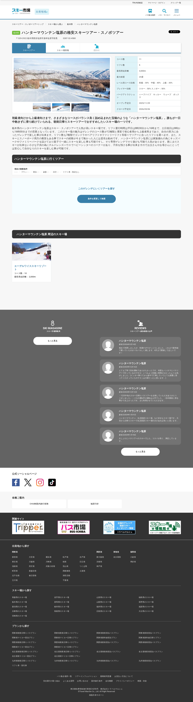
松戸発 (65, 557)
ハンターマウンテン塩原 (87, 24)
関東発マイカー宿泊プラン (23, 638)
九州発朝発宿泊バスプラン (107, 661)
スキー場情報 (63, 47)
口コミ (97, 47)
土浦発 (82, 571)
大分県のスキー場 (146, 611)
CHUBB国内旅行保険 (39, 504)
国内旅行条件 (96, 681)
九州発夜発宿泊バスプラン (150, 661)
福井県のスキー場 (103, 607)
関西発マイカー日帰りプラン (66, 647)
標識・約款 (142, 681)
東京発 (15, 562)
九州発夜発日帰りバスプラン (66, 661)
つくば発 (83, 566)
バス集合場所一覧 (64, 676)
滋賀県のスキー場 (146, 607)
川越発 (32, 562)
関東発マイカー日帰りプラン (66, 638)
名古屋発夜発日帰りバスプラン (67, 652)
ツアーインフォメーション (86, 676)
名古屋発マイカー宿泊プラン (24, 656)
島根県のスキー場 (61, 611)
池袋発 (15, 566)
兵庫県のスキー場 (19, 611)
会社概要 (109, 681)
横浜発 (48, 557)
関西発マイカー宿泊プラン (23, 647)
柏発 (64, 562)
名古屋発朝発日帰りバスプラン (25, 652)
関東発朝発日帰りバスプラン (24, 633)
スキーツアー (29, 47)
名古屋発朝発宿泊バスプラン (108, 652)
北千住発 (15, 576)
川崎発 (48, 562)
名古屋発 (117, 557)
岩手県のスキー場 (61, 597)
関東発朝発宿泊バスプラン (107, 633)
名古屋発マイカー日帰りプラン (67, 656)
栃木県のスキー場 (19, 602)
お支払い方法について (123, 676)
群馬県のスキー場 (61, 602)
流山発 (65, 566)
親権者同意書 (105, 676)
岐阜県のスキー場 (61, 607)
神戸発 (99, 566)
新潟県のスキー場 (19, 607)
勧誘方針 (95, 504)
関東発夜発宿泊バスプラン (150, 633)
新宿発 (15, 557)
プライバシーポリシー (125, 681)
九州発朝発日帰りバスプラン (24, 661)
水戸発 (82, 557)
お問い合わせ (82, 681)
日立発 (82, 562)
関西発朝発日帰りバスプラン (24, 642)
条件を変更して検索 (96, 199)
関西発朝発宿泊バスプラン (150, 642)
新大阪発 (100, 557)
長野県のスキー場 (146, 602)
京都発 (99, 562)
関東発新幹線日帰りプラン (150, 638)
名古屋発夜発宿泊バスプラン (151, 652)
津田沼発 (66, 576)
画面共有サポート (96, 695)
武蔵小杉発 (50, 566)
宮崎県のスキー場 (19, 616)
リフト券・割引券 (19, 665)
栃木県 (70, 24)
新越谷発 (32, 571)
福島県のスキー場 (146, 597)
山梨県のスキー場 (103, 602)
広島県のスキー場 (103, 611)
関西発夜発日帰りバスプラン (66, 642)
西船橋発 (66, 571)
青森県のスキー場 (19, 597)
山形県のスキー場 (103, 597)
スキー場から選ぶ (55, 24)
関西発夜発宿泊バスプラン (107, 642)
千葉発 (65, 580)
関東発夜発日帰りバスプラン (66, 633)
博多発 (133, 562)
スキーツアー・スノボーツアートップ (28, 24)
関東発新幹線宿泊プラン (106, 638)
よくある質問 (68, 681)
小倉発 (133, 557)
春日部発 (32, 576)
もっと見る (52, 341)
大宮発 (32, 557)
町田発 (15, 571)
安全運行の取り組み (51, 681)
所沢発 (32, 566)
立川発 (15, 580)
